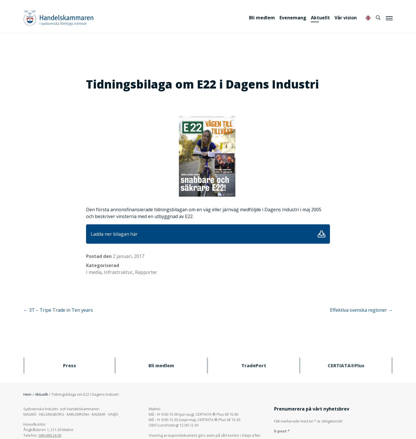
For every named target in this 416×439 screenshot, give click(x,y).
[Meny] (389, 18)
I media (93, 272)
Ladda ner (321, 234)
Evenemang (293, 18)
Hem (27, 394)
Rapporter (146, 272)
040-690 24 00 (49, 435)
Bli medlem (262, 18)
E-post (281, 431)
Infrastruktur (118, 272)
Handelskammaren (58, 18)
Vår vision (346, 18)
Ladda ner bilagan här (114, 234)
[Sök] (378, 17)
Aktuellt (320, 18)
